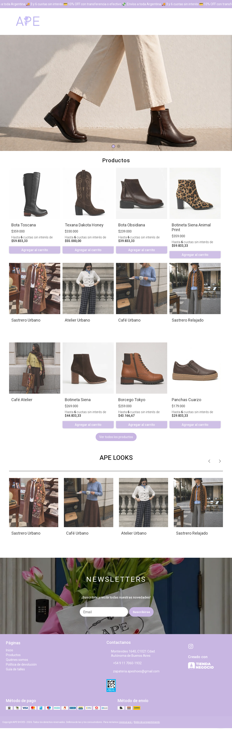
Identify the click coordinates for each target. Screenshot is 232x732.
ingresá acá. (126, 722)
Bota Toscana (23, 225)
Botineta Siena (78, 399)
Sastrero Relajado (187, 320)
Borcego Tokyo (131, 399)
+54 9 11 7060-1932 (124, 663)
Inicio (9, 650)
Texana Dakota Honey (84, 225)
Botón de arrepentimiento (147, 722)
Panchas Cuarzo (186, 399)
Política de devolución (21, 664)
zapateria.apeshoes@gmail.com (133, 671)
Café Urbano (129, 320)
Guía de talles (15, 669)
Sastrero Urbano (25, 320)
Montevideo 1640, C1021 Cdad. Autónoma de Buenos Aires (130, 653)
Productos (13, 655)
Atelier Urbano (77, 320)
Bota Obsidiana (131, 225)
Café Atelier (21, 399)
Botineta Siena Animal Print (191, 227)
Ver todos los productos (116, 437)
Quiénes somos (17, 660)
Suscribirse (141, 612)
